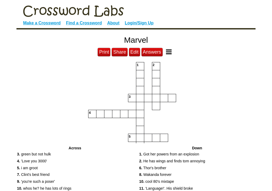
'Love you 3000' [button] (32, 161)
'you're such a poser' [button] (36, 181)
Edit (134, 52)
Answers (152, 52)
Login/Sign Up (139, 23)
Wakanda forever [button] (155, 174)
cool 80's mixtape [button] (156, 181)
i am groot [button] (27, 168)
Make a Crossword (42, 23)
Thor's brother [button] (152, 168)
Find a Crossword (84, 23)
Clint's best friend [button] (33, 174)
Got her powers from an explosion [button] (169, 154)
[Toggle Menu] (168, 52)
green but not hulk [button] (34, 154)
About (113, 23)
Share (119, 52)
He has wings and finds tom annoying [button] (172, 161)
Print (104, 52)
